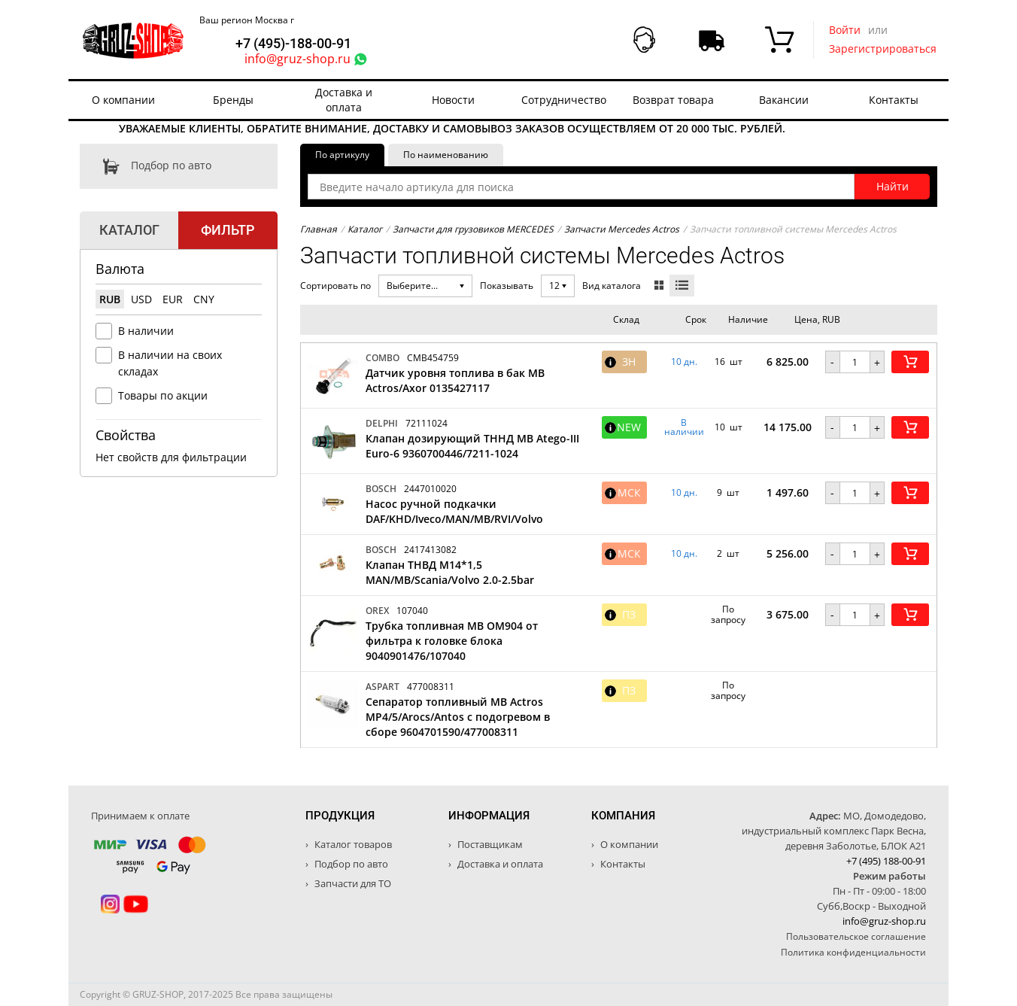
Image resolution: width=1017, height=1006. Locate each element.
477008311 (430, 686)
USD (141, 299)
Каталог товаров (352, 844)
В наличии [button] (684, 427)
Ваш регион (246, 20)
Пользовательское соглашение (856, 936)
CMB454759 (433, 357)
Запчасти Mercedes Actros (621, 229)
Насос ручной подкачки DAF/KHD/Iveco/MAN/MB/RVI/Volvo (454, 511)
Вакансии (784, 100)
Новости (453, 100)
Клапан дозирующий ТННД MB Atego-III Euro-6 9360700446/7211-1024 (472, 445)
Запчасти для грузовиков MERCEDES (473, 229)
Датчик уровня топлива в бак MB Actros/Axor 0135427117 (455, 380)
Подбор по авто (145, 166)
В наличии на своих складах (170, 363)
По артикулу (342, 154)
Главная (318, 229)
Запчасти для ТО (351, 883)
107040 (412, 610)
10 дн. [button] (684, 361)
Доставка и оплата (343, 99)
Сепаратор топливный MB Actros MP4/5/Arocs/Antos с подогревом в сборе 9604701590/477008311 (458, 716)
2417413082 (430, 549)
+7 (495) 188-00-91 (886, 861)
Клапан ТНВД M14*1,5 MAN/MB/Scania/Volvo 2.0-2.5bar (450, 572)
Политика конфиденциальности (853, 952)
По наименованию (445, 154)
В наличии (146, 331)
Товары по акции (163, 395)
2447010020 (430, 488)
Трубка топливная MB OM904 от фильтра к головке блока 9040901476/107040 (452, 640)
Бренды (233, 100)
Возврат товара (673, 100)
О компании (123, 100)
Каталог (365, 229)
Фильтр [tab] (227, 230)
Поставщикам (489, 844)
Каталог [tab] (129, 230)
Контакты (893, 100)
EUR (172, 299)
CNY (203, 299)
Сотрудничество (563, 100)
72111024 (426, 423)
